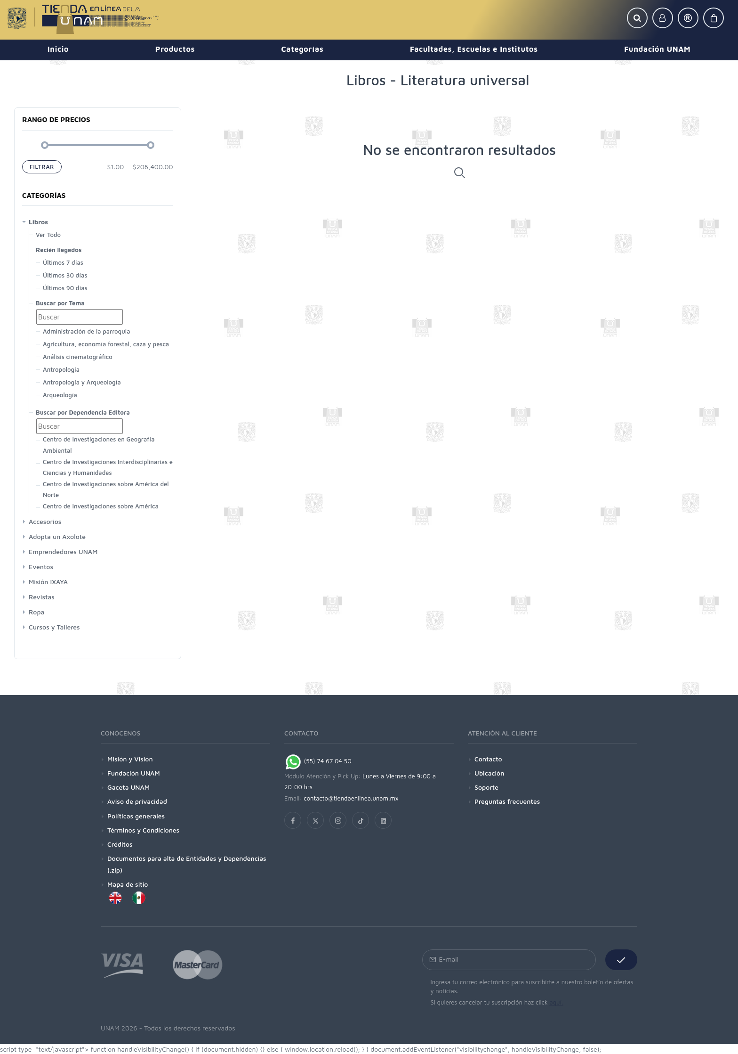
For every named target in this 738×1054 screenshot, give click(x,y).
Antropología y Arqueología (82, 382)
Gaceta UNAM (128, 787)
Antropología (61, 369)
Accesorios (45, 521)
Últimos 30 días (65, 275)
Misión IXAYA (48, 582)
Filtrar (42, 166)
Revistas (42, 597)
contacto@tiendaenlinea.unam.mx (351, 798)
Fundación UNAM (133, 773)
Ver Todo (48, 234)
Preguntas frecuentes (507, 801)
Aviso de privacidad (137, 801)
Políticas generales (136, 816)
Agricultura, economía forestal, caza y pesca (106, 344)
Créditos (120, 844)
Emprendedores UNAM (63, 551)
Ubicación (489, 773)
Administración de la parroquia (86, 331)
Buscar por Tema (60, 303)
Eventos (41, 567)
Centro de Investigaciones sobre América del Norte (105, 489)
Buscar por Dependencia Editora (83, 412)
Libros (38, 222)
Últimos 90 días (65, 288)
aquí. (556, 1002)
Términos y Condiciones (143, 830)
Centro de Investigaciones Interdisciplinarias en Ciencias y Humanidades (109, 467)
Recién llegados (58, 249)
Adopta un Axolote (57, 536)
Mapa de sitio (127, 884)
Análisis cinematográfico (77, 356)
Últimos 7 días (63, 262)
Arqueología (60, 395)
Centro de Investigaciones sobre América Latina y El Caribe (101, 511)
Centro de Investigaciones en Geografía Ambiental (98, 444)
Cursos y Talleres (54, 627)
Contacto (488, 759)
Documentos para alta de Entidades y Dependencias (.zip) (186, 864)
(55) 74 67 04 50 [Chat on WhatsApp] (318, 761)
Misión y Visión (130, 759)
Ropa (36, 612)
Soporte (486, 787)
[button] (637, 18)
